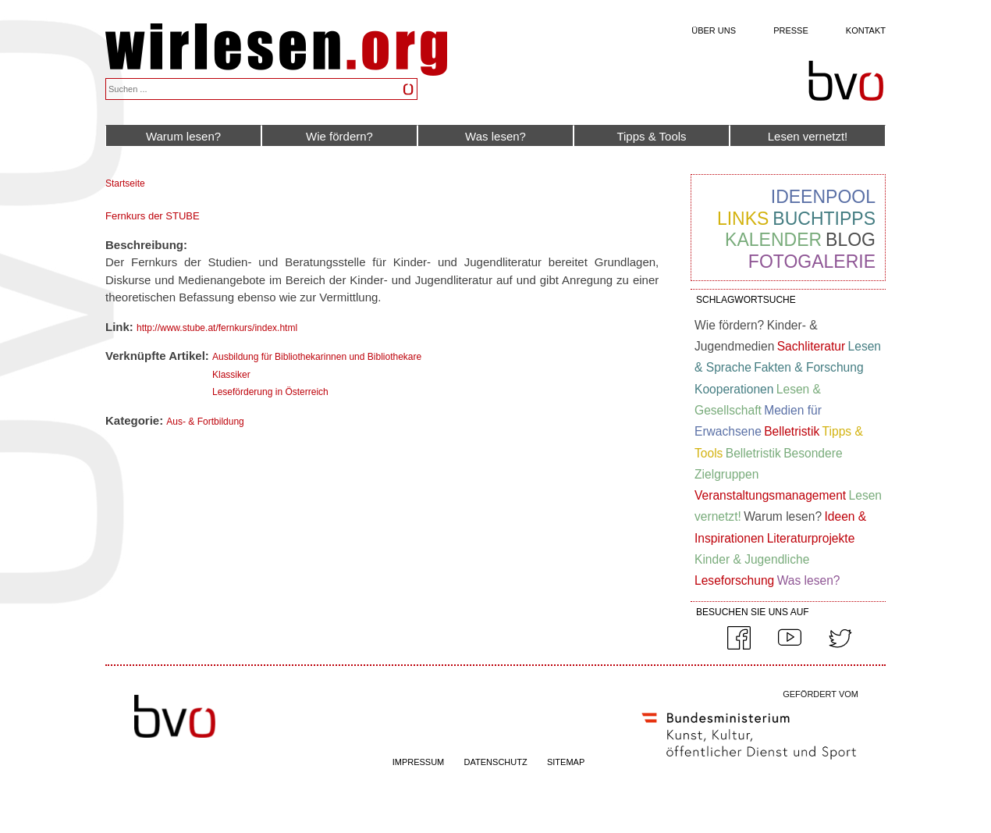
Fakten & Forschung (808, 367)
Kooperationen (733, 389)
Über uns (713, 30)
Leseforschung (734, 580)
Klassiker (231, 374)
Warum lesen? (183, 136)
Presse (790, 30)
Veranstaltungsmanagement (770, 495)
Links (743, 218)
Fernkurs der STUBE (152, 216)
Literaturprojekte (811, 538)
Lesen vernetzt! (808, 136)
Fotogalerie (812, 261)
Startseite (125, 183)
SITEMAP (565, 762)
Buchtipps (824, 218)
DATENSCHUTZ (495, 762)
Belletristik (791, 431)
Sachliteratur (811, 346)
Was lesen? (495, 136)
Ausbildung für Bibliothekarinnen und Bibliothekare (316, 356)
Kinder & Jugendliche (751, 559)
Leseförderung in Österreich (270, 391)
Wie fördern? (339, 136)
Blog (851, 240)
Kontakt (866, 30)
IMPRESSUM (418, 762)
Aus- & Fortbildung (204, 421)
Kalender (773, 240)
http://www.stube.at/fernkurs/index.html (217, 327)
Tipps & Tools (651, 136)
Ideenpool (823, 197)
